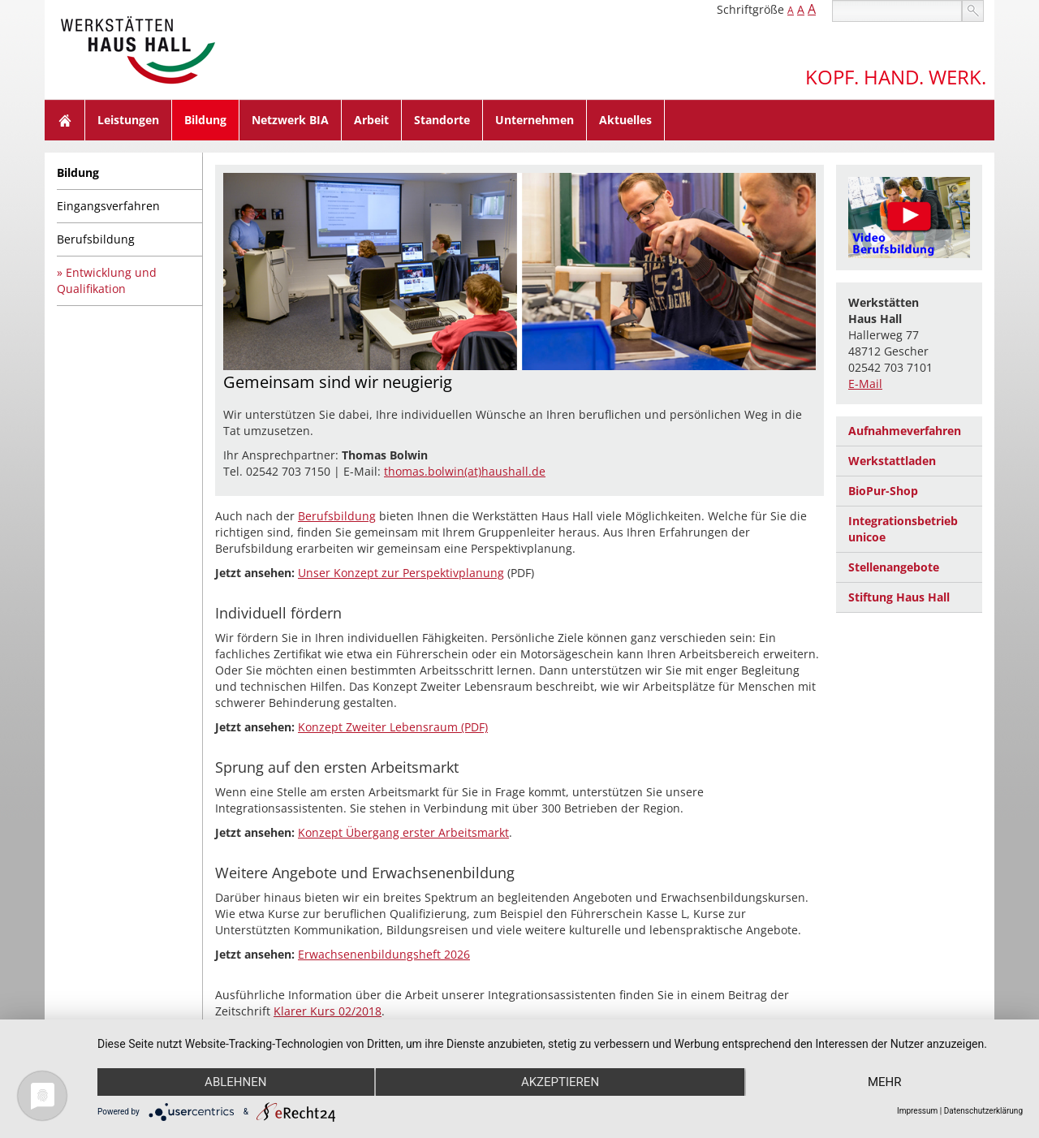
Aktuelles (625, 119)
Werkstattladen (892, 460)
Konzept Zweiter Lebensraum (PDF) (393, 727)
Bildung (205, 119)
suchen (973, 11)
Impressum (917, 1110)
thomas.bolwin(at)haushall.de (464, 471)
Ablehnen (235, 1082)
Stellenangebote (893, 567)
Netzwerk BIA (290, 119)
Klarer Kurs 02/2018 (328, 1011)
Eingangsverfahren (108, 205)
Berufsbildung (96, 239)
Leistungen (128, 119)
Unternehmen (534, 119)
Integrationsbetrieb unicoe (903, 529)
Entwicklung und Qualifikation (107, 280)
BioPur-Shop (883, 490)
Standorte (442, 119)
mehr (885, 1082)
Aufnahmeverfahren (904, 430)
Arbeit (371, 119)
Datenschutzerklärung (983, 1110)
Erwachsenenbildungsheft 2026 (384, 954)
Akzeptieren (560, 1082)
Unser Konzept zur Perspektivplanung (401, 572)
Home (65, 120)
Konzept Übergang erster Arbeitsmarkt (403, 832)
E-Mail (865, 383)
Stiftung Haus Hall (899, 597)
